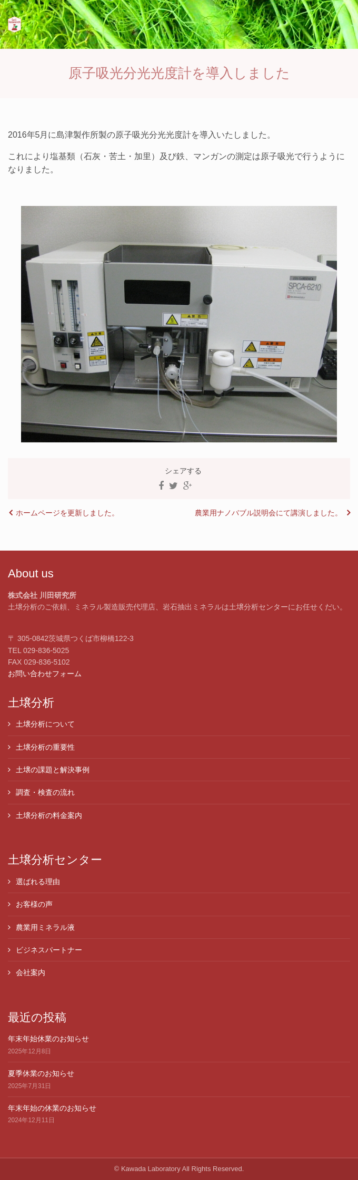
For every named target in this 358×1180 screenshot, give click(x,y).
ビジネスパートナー (49, 950)
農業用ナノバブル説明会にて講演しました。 (268, 513)
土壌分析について (45, 724)
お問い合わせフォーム (45, 673)
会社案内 (30, 972)
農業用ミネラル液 (45, 927)
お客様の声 (34, 904)
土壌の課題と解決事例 (53, 769)
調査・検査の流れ (45, 792)
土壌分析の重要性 (45, 747)
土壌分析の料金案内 (49, 815)
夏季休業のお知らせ (41, 1073)
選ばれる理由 (38, 881)
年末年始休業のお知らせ (48, 1038)
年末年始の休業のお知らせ (52, 1108)
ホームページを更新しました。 (67, 513)
